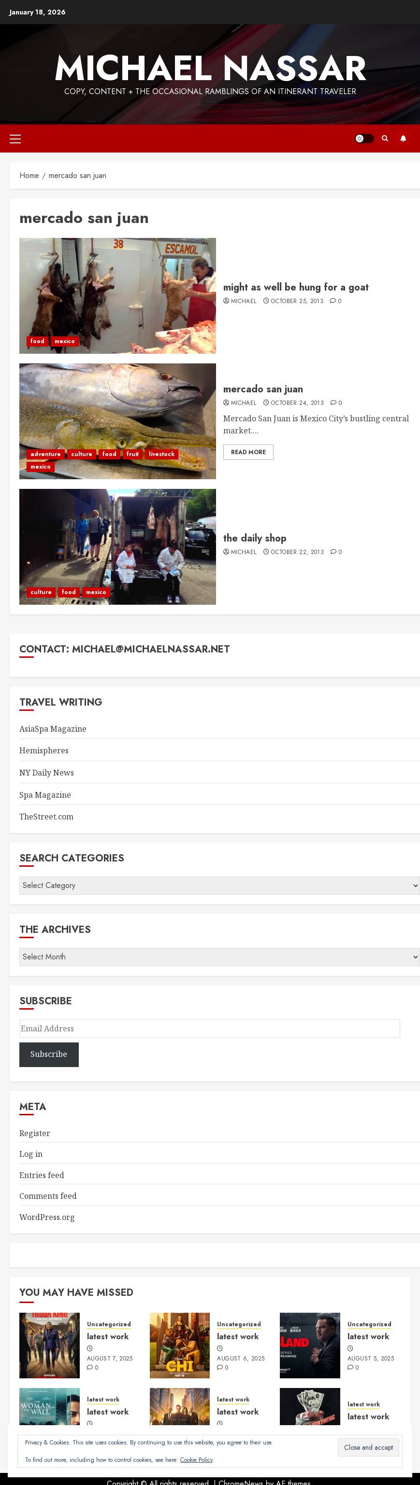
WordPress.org (47, 1217)
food (37, 341)
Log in (31, 1154)
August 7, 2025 (110, 1359)
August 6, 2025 (240, 1359)
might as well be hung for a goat (296, 287)
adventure (45, 454)
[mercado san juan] (117, 421)
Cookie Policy (196, 1460)
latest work (108, 1336)
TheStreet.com (46, 816)
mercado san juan (263, 389)
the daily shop (255, 538)
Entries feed (41, 1175)
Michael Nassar (210, 68)
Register (34, 1133)
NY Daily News (46, 772)
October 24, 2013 (297, 403)
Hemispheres (44, 750)
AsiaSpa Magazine (53, 728)
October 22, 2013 (297, 552)
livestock (161, 454)
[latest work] (49, 1345)
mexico (65, 341)
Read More (248, 452)
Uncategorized (109, 1324)
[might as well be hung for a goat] (117, 296)
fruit (133, 454)
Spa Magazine (45, 795)
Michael (244, 301)
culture (81, 454)
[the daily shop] (117, 547)
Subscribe (403, 138)
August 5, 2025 (371, 1359)
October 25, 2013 (297, 301)
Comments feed (48, 1196)
